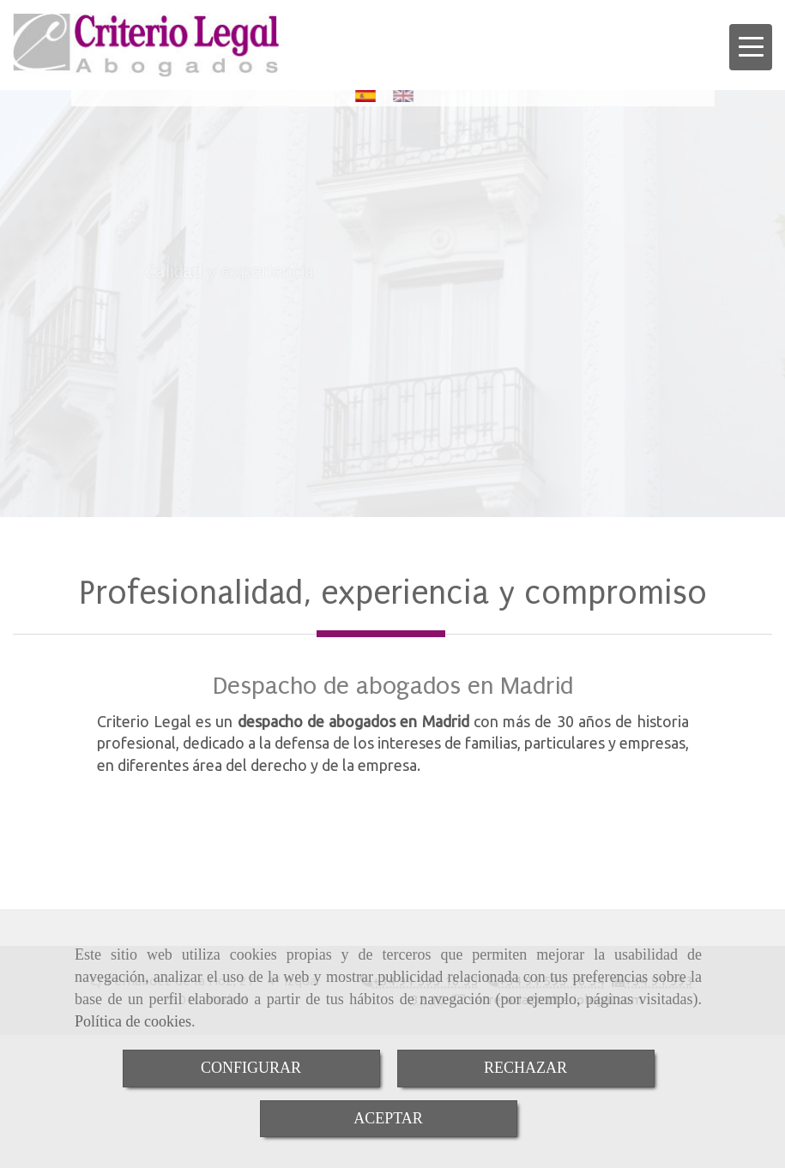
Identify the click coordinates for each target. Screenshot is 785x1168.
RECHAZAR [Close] (525, 1067)
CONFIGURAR (251, 1067)
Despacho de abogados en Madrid (393, 685)
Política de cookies (133, 1021)
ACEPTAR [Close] (388, 1118)
